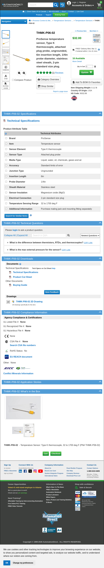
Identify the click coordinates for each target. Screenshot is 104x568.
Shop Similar (45, 86)
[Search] (41, 4)
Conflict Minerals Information (18, 373)
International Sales (51, 476)
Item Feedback (51, 292)
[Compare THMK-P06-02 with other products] (13, 80)
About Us (48, 468)
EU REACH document (21, 357)
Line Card (80, 11)
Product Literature (52, 495)
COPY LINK (88, 243)
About (63, 11)
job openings (22, 493)
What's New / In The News (55, 487)
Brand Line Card (50, 471)
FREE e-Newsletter (52, 489)
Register (82, 2)
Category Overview (48, 79)
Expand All (22, 235)
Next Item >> (94, 31)
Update (84, 72)
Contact (71, 11)
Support (49, 15)
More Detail (77, 61)
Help (53, 268)
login (15, 230)
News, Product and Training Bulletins (59, 500)
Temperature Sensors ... (63, 21)
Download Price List (73, 476)
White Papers (50, 497)
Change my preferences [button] (23, 563)
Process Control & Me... (42, 21)
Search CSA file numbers (23, 345)
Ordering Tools (60, 15)
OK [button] (7, 563)
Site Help (70, 471)
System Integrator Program (54, 473)
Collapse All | (10, 235)
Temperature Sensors (83, 21)
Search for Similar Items (16, 216)
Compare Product (21, 80)
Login (74, 2)
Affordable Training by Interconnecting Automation (25, 501)
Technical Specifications (21, 120)
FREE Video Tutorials (15, 506)
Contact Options (92, 468)
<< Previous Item (80, 31)
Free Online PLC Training (16, 503)
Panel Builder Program (74, 468)
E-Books (49, 502)
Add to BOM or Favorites (86, 82)
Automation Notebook (53, 492)
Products (39, 15)
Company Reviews (73, 473)
